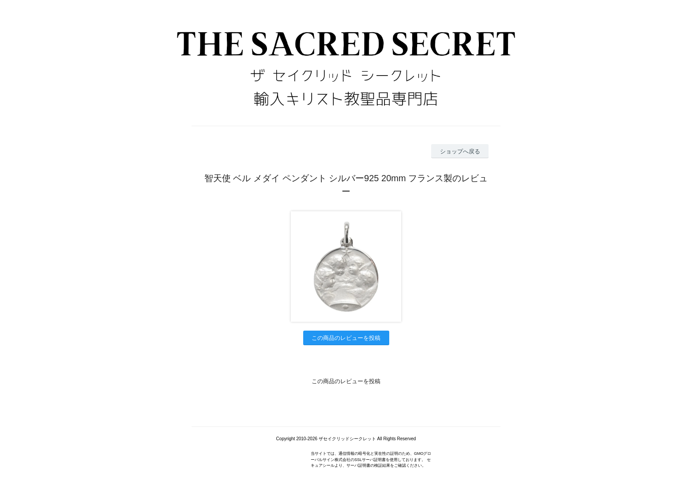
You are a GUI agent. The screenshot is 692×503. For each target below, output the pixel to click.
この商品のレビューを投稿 (346, 338)
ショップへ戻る (460, 151)
